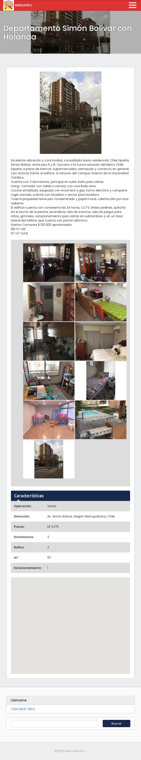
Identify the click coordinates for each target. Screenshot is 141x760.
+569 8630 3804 (23, 709)
